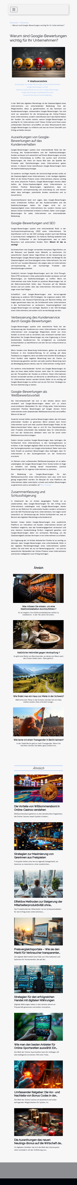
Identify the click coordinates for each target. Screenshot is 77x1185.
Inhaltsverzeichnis (38, 81)
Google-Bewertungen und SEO (37, 87)
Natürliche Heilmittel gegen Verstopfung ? (38, 652)
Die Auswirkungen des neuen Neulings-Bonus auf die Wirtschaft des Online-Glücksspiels (38, 1143)
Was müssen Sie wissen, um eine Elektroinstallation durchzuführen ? (38, 607)
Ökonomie (24, 22)
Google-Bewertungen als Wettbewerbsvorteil (37, 92)
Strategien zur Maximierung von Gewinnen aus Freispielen (34, 855)
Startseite (14, 22)
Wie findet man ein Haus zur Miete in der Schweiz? (38, 696)
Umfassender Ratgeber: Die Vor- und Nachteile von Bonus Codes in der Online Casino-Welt (37, 1096)
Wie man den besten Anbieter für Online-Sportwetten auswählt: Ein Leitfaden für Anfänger (35, 1048)
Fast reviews (45, 485)
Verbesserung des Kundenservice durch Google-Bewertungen (37, 90)
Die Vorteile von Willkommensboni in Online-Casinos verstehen (37, 808)
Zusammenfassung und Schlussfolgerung (37, 95)
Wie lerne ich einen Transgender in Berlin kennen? (38, 740)
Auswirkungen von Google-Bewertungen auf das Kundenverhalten (37, 84)
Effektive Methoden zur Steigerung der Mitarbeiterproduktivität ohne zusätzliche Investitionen (38, 905)
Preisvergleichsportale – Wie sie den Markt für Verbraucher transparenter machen (36, 953)
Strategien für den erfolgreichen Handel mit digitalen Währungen (34, 998)
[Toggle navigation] (13, 9)
